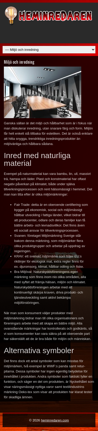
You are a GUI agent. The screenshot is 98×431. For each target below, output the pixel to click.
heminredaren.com (55, 420)
